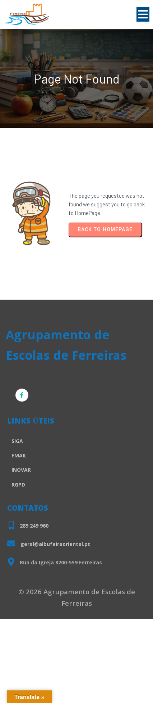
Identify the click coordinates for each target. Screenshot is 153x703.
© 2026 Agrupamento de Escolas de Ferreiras (76, 598)
